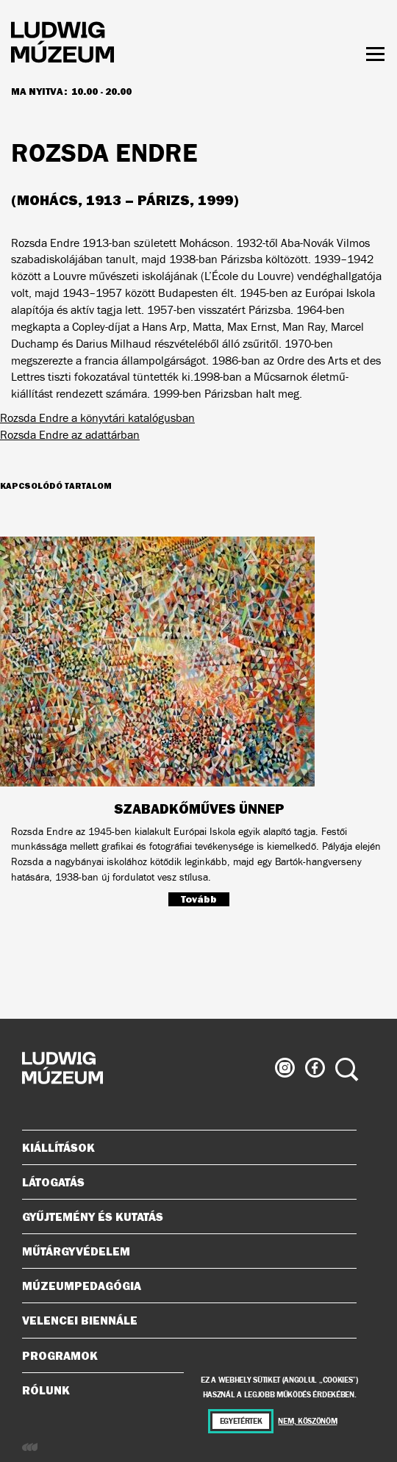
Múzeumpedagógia (184, 1285)
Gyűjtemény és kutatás (184, 1216)
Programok (60, 1355)
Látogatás (184, 1182)
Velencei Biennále (184, 1320)
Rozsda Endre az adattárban (70, 435)
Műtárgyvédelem (184, 1251)
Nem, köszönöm (307, 1421)
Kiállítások (58, 1147)
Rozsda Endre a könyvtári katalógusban (97, 418)
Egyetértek (241, 1421)
